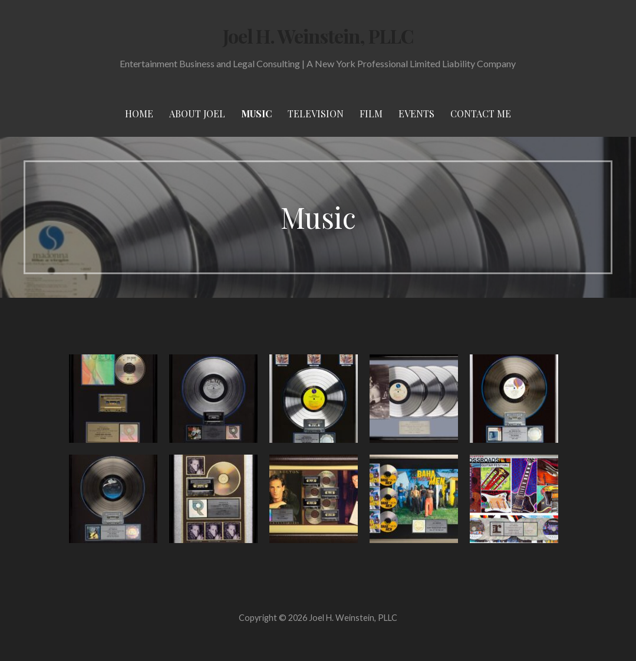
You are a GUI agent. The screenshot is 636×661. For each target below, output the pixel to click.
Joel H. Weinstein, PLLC (318, 35)
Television (316, 113)
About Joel (197, 113)
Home (139, 113)
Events (416, 113)
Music (256, 113)
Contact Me (480, 113)
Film (371, 113)
